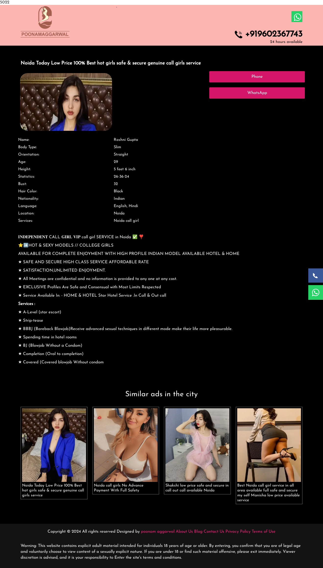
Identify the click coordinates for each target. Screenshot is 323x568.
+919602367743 (273, 35)
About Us (184, 531)
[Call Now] (315, 275)
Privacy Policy (237, 531)
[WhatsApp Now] (315, 292)
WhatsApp (257, 93)
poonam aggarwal (157, 531)
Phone (257, 77)
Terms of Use (263, 531)
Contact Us (214, 531)
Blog (198, 531)
